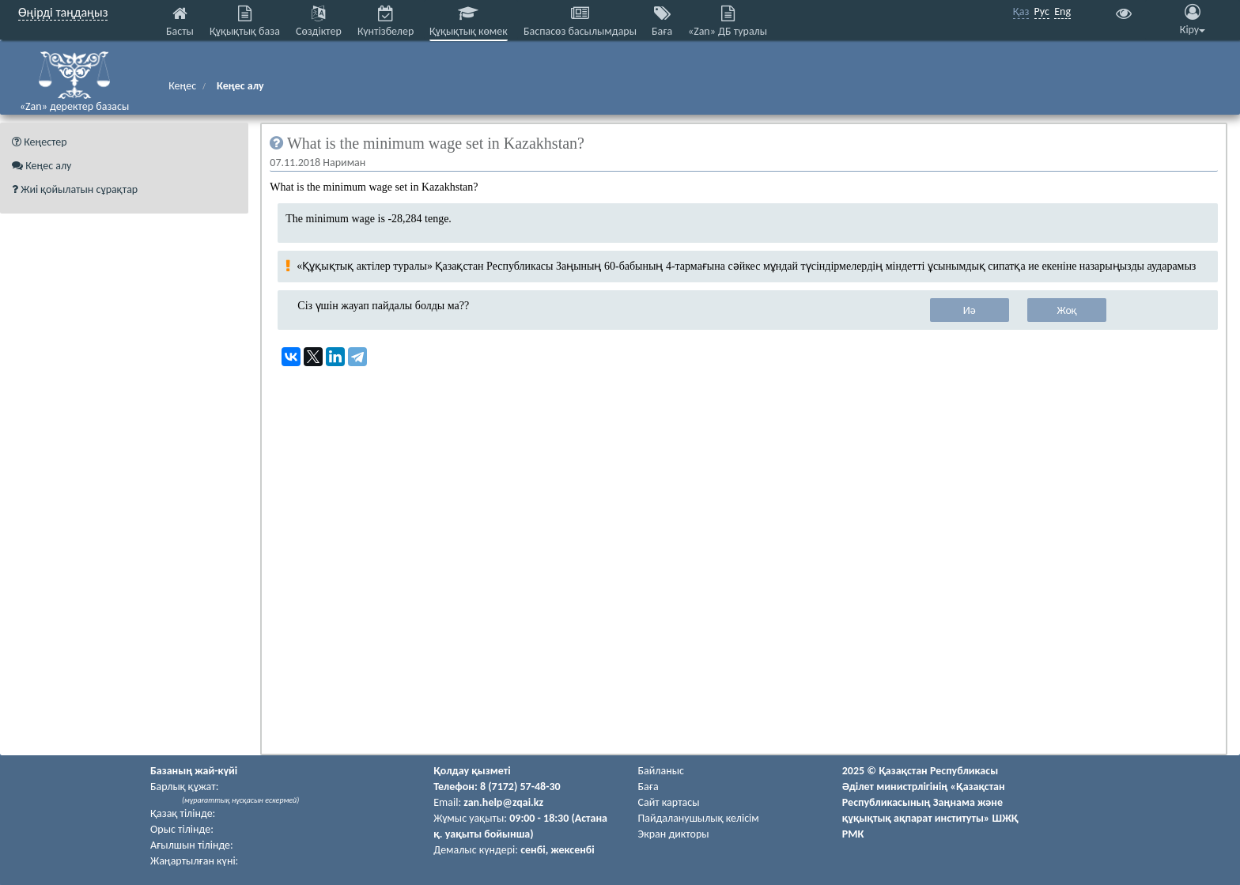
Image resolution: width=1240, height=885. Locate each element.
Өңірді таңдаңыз (63, 12)
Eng (1062, 11)
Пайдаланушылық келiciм (698, 818)
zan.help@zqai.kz (503, 802)
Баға (648, 786)
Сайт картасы (669, 802)
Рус (1041, 11)
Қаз (1021, 11)
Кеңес (182, 86)
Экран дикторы (673, 834)
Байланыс (661, 770)
